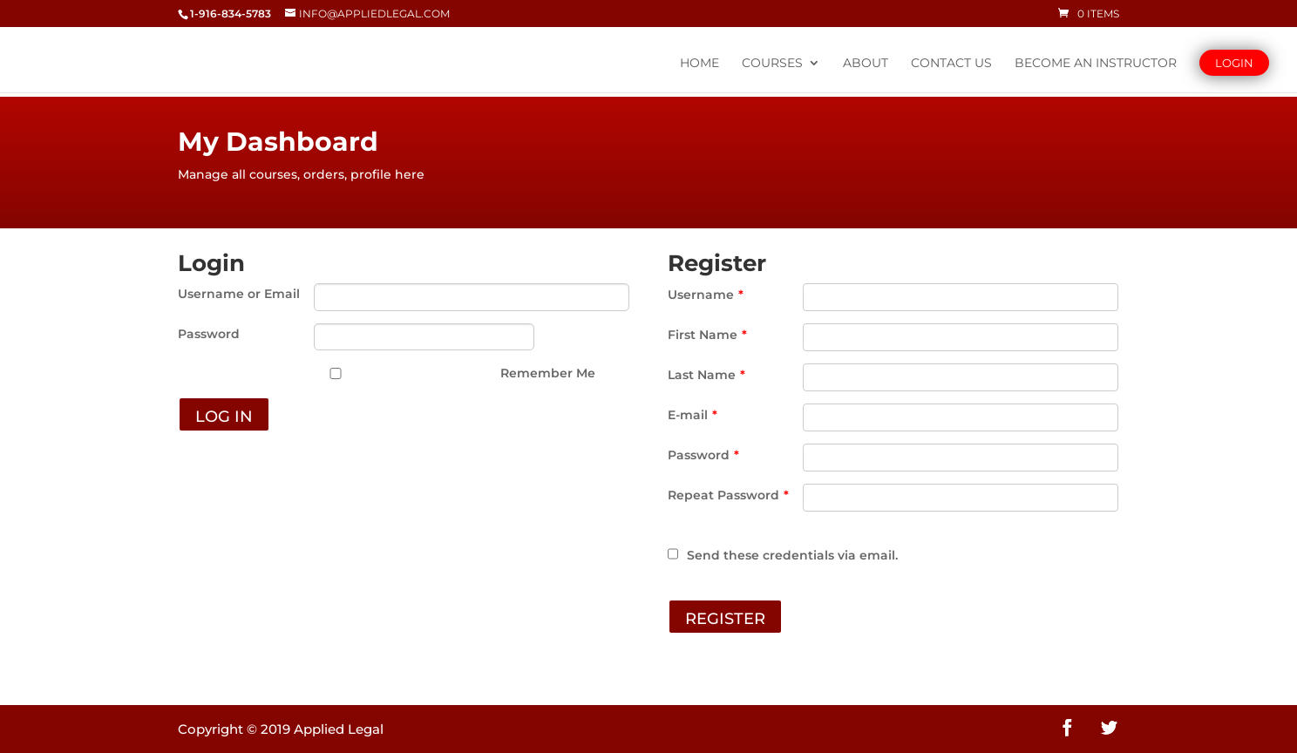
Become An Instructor (1096, 64)
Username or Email (239, 294)
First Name (707, 335)
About (865, 64)
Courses (772, 64)
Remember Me (547, 373)
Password (209, 334)
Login (1234, 63)
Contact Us (951, 64)
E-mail (692, 415)
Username (706, 294)
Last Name (706, 375)
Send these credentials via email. (783, 555)
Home (699, 64)
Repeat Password (728, 495)
